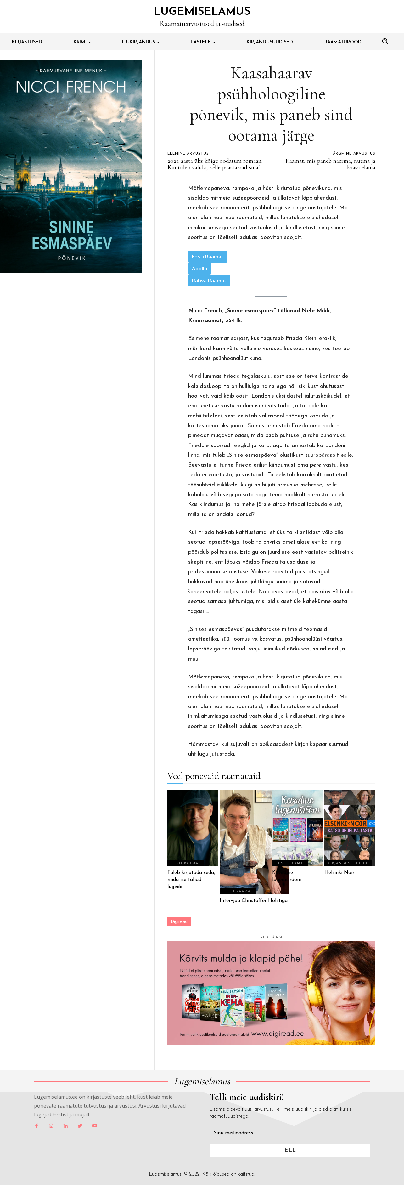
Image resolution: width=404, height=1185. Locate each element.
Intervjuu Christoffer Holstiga (254, 900)
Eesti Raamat (208, 256)
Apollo (199, 268)
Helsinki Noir (339, 872)
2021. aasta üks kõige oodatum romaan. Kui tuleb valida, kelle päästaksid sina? (214, 164)
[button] (384, 40)
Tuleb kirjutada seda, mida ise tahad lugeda (191, 879)
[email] (290, 1133)
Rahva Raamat (209, 280)
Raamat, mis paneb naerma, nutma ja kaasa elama (330, 164)
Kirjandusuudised (348, 863)
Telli (290, 1150)
